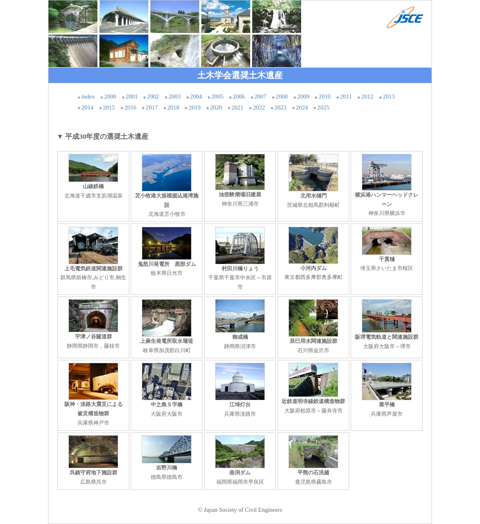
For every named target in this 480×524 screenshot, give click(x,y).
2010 (324, 96)
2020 (216, 107)
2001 (131, 96)
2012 (367, 96)
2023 (280, 107)
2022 (259, 107)
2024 (302, 107)
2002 (153, 96)
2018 (173, 107)
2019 (194, 107)
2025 (323, 107)
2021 (237, 107)
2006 (239, 96)
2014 (87, 107)
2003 (175, 96)
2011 (346, 96)
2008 (282, 96)
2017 (152, 107)
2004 (196, 96)
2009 (303, 96)
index (88, 96)
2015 (109, 107)
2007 (260, 96)
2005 (217, 96)
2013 (388, 96)
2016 (130, 107)
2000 (110, 96)
